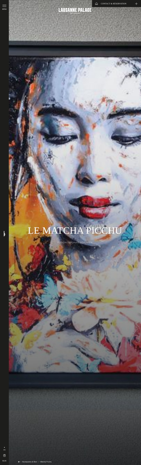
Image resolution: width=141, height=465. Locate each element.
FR (4, 450)
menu (4, 9)
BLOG (4, 461)
